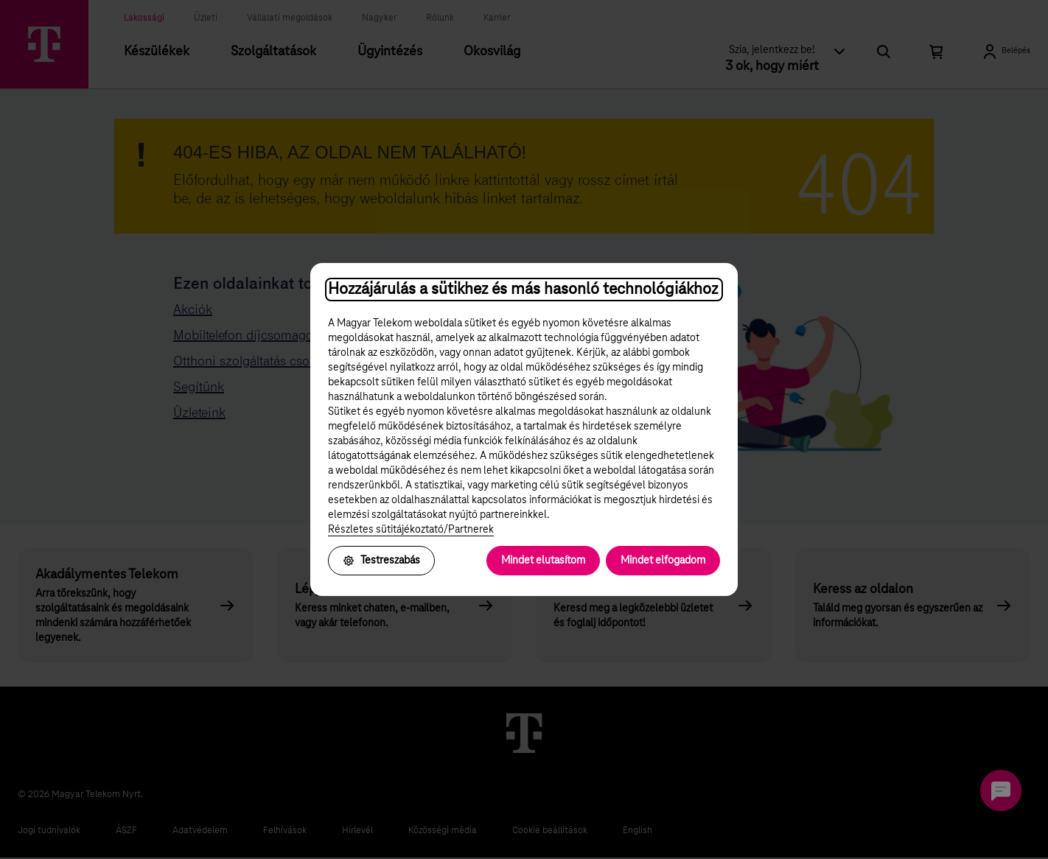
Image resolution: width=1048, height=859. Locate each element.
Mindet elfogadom (663, 561)
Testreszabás (381, 561)
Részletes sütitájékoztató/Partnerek (411, 530)
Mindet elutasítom (543, 561)
